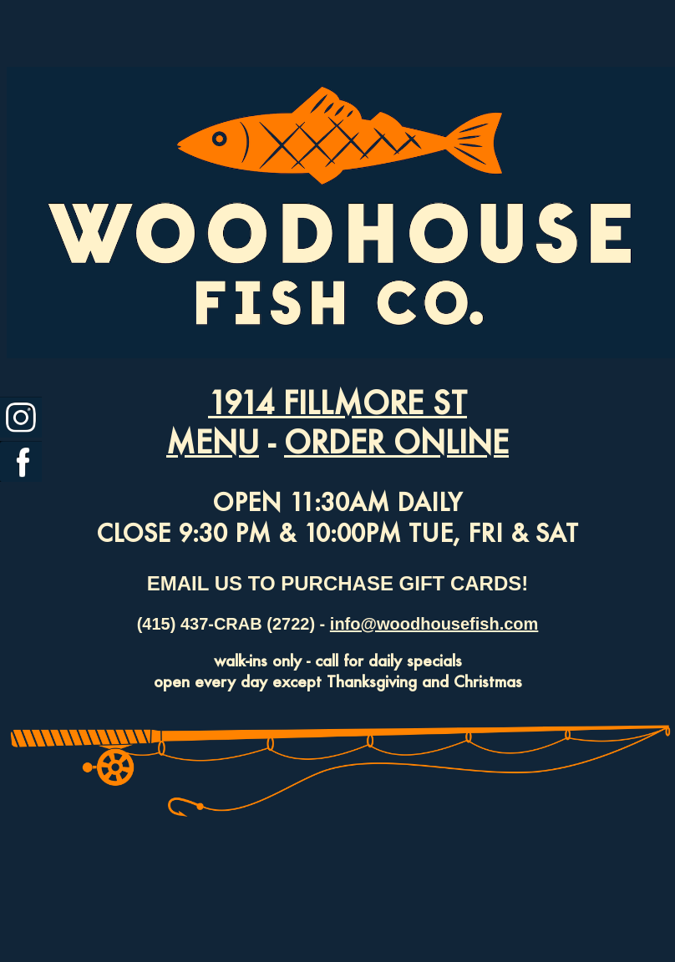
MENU (212, 442)
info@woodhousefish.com (434, 624)
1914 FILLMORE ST (337, 402)
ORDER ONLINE (396, 442)
